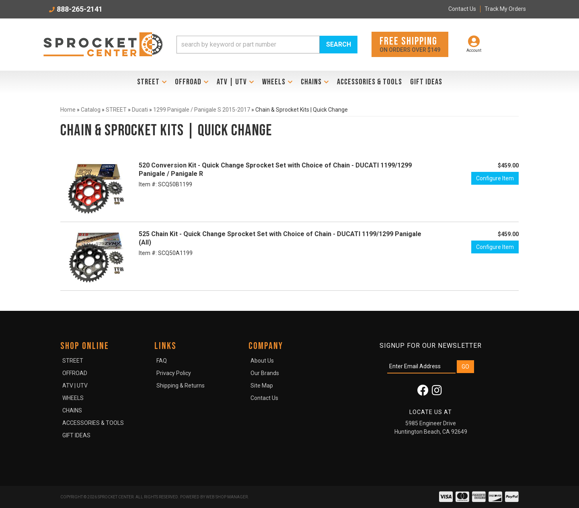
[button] (267, 44)
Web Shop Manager (227, 497)
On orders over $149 (410, 44)
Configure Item (495, 178)
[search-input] (248, 44)
